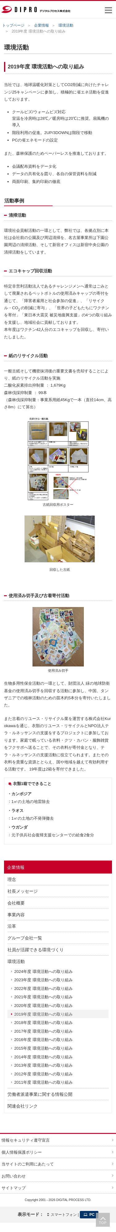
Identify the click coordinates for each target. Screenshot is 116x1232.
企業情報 (41, 25)
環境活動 (65, 25)
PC (89, 1214)
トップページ (13, 25)
